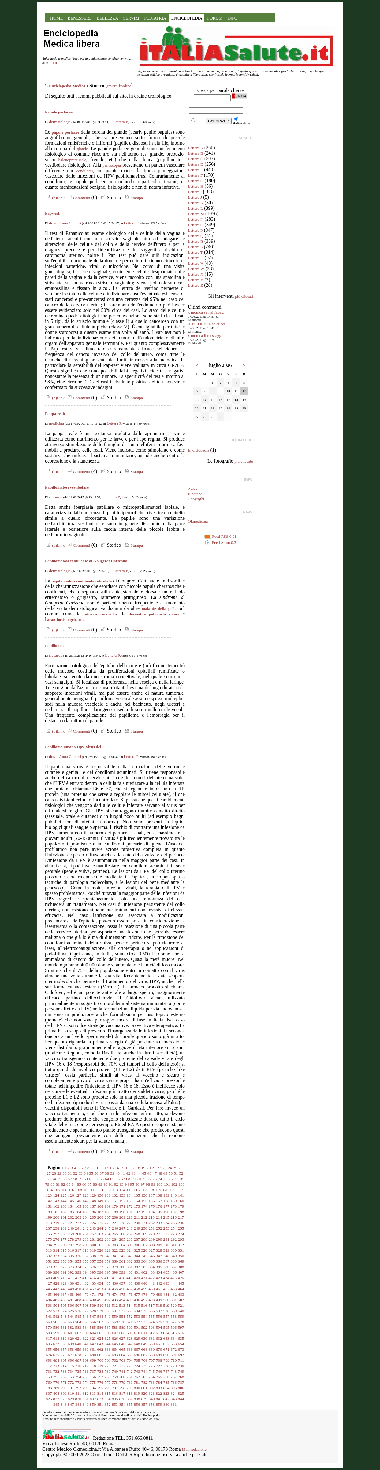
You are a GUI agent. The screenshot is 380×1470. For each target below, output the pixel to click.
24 (170, 1167)
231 (144, 1223)
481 (166, 1294)
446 (49, 1289)
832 (93, 1399)
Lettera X (195, 274)
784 (159, 1382)
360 (115, 1261)
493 (115, 1300)
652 (166, 1344)
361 (122, 1261)
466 (56, 1294)
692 (181, 1355)
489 (86, 1300)
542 (56, 1316)
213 (151, 1217)
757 (100, 1377)
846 (64, 1404)
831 (86, 1399)
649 (144, 1344)
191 (130, 1212)
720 (108, 1366)
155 (144, 1201)
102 (174, 1184)
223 (86, 1223)
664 (115, 1349)
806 (181, 1388)
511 (108, 1305)
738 (100, 1371)
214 (159, 1217)
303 (115, 1245)
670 (159, 1349)
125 (64, 1195)
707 (152, 1360)
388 (181, 1267)
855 (130, 1404)
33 (80, 1173)
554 (144, 1316)
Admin (51, 62)
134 (130, 1195)
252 (159, 1228)
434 (100, 1283)
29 (59, 1173)
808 (56, 1393)
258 (64, 1234)
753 (71, 1377)
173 (137, 1206)
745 (152, 1371)
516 (144, 1305)
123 (49, 1195)
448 (64, 1289)
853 (115, 1404)
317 (78, 1250)
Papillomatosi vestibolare (67, 487)
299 (86, 1245)
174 (144, 1206)
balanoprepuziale (72, 159)
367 (166, 1261)
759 (115, 1377)
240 (71, 1228)
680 (93, 1355)
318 (86, 1250)
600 (64, 1333)
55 (59, 1178)
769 (49, 1382)
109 (86, 1189)
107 (72, 1189)
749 (181, 1371)
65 (112, 1178)
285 (122, 1239)
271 (159, 1234)
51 (176, 1173)
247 (122, 1228)
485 (56, 1300)
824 (173, 1393)
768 (181, 1377)
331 (181, 1250)
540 (181, 1311)
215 (166, 1217)
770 (56, 1382)
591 (137, 1327)
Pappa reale (55, 413)
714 (64, 1366)
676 (64, 1355)
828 (64, 1399)
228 (122, 1223)
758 (108, 1377)
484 (49, 1300)
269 (144, 1234)
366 (159, 1261)
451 (86, 1289)
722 (122, 1366)
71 (144, 1178)
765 (159, 1377)
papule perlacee (65, 132)
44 (139, 1173)
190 (122, 1212)
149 (100, 1201)
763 (144, 1377)
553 (137, 1316)
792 (78, 1388)
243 (93, 1228)
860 (166, 1404)
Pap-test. (52, 213)
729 (174, 1366)
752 (64, 1377)
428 (56, 1283)
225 (100, 1223)
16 (127, 1167)
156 (152, 1201)
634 (174, 1338)
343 (130, 1256)
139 (166, 1195)
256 (49, 1234)
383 (144, 1267)
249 (137, 1228)
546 (86, 1316)
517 (151, 1305)
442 (159, 1283)
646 (122, 1344)
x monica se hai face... (206, 312)
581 (64, 1327)
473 (108, 1294)
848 (78, 1404)
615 (173, 1333)
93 (121, 1184)
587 (108, 1327)
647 (130, 1344)
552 (130, 1316)
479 (152, 1294)
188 (108, 1212)
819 (137, 1393)
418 (122, 1278)
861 (174, 1404)
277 (64, 1239)
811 (78, 1393)
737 (93, 1371)
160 (181, 1201)
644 (108, 1344)
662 (100, 1349)
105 (57, 1189)
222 (78, 1223)
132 (115, 1195)
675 (56, 1355)
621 (78, 1338)
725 (144, 1366)
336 (78, 1256)
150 (108, 1201)
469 (78, 1294)
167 (93, 1206)
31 (70, 1173)
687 (144, 1355)
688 (152, 1355)
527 (86, 1311)
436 (115, 1283)
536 (152, 1311)
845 (56, 1404)
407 (181, 1272)
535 (144, 1311)
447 (56, 1289)
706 (144, 1360)
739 (108, 1371)
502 (181, 1300)
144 (64, 1201)
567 (100, 1322)
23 (164, 1167)
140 (174, 1195)
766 (166, 1377)
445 (181, 1283)
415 (100, 1278)
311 (174, 1245)
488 (78, 1300)
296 (64, 1245)
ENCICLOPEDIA (186, 18)
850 (93, 1404)
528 (93, 1311)
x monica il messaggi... (206, 335)
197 (174, 1212)
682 (108, 1355)
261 (86, 1234)
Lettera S (195, 247)
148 (93, 1201)
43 (133, 1173)
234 (166, 1223)
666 (130, 1349)
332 (49, 1256)
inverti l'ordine (119, 85)
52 (181, 1173)
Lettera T (195, 252)
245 (108, 1228)
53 (48, 1178)
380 (122, 1267)
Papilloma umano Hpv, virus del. (73, 746)
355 (78, 1261)
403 (152, 1272)
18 (138, 1167)
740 (115, 1371)
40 (118, 1173)
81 (58, 1184)
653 (174, 1344)
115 (129, 1189)
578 (181, 1322)
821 (151, 1393)
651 (159, 1344)
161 (49, 1206)
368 (174, 1261)
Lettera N (195, 219)
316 (71, 1250)
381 (130, 1267)
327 (152, 1250)
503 (49, 1305)
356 (86, 1261)
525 (71, 1311)
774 (86, 1382)
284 (115, 1239)
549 (108, 1316)
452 (93, 1289)
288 (144, 1239)
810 (71, 1393)
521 (181, 1305)
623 (93, 1338)
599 (56, 1333)
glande (82, 148)
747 (166, 1371)
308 (152, 1245)
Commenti (78, 197)
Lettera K (195, 203)
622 (86, 1338)
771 (64, 1382)
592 (144, 1327)
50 (171, 1173)
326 (144, 1250)
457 (130, 1289)
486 (64, 1300)
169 (108, 1206)
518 (159, 1305)
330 (174, 1250)
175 (152, 1206)
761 (130, 1377)
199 (49, 1217)
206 (100, 1217)
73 (155, 1178)
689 (159, 1355)
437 (122, 1283)
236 (181, 1223)
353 (64, 1261)
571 (130, 1322)
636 (49, 1344)
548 (100, 1316)
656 (56, 1349)
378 (108, 1267)
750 (49, 1377)
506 (71, 1305)
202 (71, 1217)
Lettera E (195, 170)
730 (181, 1366)
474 (115, 1294)
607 (115, 1333)
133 (122, 1195)
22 (159, 1167)
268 (137, 1234)
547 (93, 1316)
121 (173, 1189)
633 (166, 1338)
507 (78, 1305)
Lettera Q (195, 236)
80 (52, 1184)
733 (64, 1371)
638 (64, 1344)
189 (115, 1212)
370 (49, 1267)
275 (49, 1239)
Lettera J (195, 197)
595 (166, 1327)
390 (56, 1272)
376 (93, 1267)
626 (115, 1338)
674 (49, 1355)
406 (174, 1272)
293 (181, 1239)
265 (115, 1234)
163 (64, 1206)
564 (78, 1322)
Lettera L (195, 208)
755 (86, 1377)
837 (130, 1399)
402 (144, 1272)
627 (122, 1338)
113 (115, 1189)
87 (89, 1184)
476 (130, 1294)
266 (122, 1234)
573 (144, 1322)
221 (71, 1223)
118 (151, 1189)
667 (137, 1349)
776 (100, 1382)
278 (71, 1239)
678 (78, 1355)
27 (48, 1173)
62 (96, 1178)
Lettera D (195, 164)
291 (166, 1239)
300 (93, 1245)
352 (56, 1261)
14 (117, 1167)
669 (152, 1349)
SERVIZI (131, 18)
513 (122, 1305)
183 (71, 1212)
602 (78, 1333)
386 (166, 1267)
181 (56, 1212)
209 (122, 1217)
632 (159, 1338)
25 (175, 1167)
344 (137, 1256)
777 (108, 1382)
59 (80, 1178)
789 (56, 1388)
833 (100, 1399)
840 (152, 1399)
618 (56, 1338)
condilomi (84, 170)
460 (152, 1289)
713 (56, 1366)
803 (159, 1388)
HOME (56, 18)
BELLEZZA (107, 18)
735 (78, 1371)
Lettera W (196, 269)
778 (115, 1382)
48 (160, 1173)
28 (54, 1173)
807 (49, 1393)
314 (56, 1250)
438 (130, 1283)
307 (144, 1245)
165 (78, 1206)
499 (159, 1300)
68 (128, 1178)
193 (144, 1212)
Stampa (133, 197)
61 (91, 1178)
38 (107, 1173)
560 (49, 1322)
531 (115, 1311)
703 (122, 1360)
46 (149, 1173)
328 (159, 1250)
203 (78, 1217)
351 (49, 1261)
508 (86, 1305)
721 (115, 1366)
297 (71, 1245)
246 (115, 1228)
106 (64, 1189)
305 (130, 1245)
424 (166, 1278)
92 (116, 1184)
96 (137, 1184)
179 (181, 1206)
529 (100, 1311)
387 (174, 1267)
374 (78, 1267)
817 (122, 1393)
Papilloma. (54, 645)
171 (122, 1206)
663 (108, 1349)
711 (181, 1360)
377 (100, 1267)
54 (54, 1178)
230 (137, 1223)
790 (64, 1388)
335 (71, 1256)
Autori (193, 489)
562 (64, 1322)
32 (75, 1173)
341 (115, 1256)
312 (181, 1245)
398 (115, 1272)
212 (144, 1217)
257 (56, 1234)
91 (111, 1184)
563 (71, 1322)
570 (122, 1322)
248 (130, 1228)
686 (137, 1355)
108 (79, 1189)
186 (93, 1212)
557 (166, 1316)
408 (49, 1278)
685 (130, 1355)
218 (49, 1223)
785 (166, 1382)
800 (137, 1388)
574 (152, 1322)
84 (74, 1184)
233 (159, 1223)
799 (130, 1388)
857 (144, 1404)
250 (144, 1228)
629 (137, 1338)
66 (118, 1178)
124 (56, 1195)
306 (137, 1245)
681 (100, 1355)
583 (78, 1327)
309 (159, 1245)
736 (86, 1371)
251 (152, 1228)
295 (56, 1245)
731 (49, 1371)
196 (166, 1212)
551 (122, 1316)
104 (50, 1189)
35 (91, 1173)
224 (93, 1223)
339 (100, 1256)
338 (93, 1256)
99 (153, 1184)
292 (174, 1239)
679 (86, 1355)
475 (122, 1294)
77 (176, 1178)
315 (64, 1250)
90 (105, 1184)
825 (181, 1393)
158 (166, 1201)
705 (137, 1360)
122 (180, 1189)
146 (78, 1201)
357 (93, 1261)
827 (56, 1399)
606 (108, 1333)
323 (122, 1250)
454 (108, 1289)
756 (93, 1377)
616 (181, 1333)
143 (56, 1201)
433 (93, 1283)
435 (108, 1283)
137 (152, 1195)
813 (93, 1393)
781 (137, 1382)
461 (159, 1289)
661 (93, 1349)
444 (174, 1283)
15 (122, 1167)
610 (137, 1333)
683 (115, 1355)
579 (49, 1327)
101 (167, 1184)
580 (56, 1327)
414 (93, 1278)
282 (100, 1239)
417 (115, 1278)
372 (64, 1267)
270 (152, 1234)
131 (108, 1195)
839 (144, 1399)
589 (122, 1327)
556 (159, 1316)
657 (64, 1349)
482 (174, 1294)
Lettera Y (195, 280)
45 (144, 1173)
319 (93, 1250)
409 (56, 1278)
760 (122, 1377)
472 (100, 1294)
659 (78, 1349)
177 (166, 1206)
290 (159, 1239)
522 (49, 1311)
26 (180, 1167)
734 (71, 1371)
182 (64, 1212)
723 (130, 1366)
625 (108, 1338)
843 (174, 1399)
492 (108, 1300)
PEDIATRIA (155, 18)
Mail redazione (194, 1449)
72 (149, 1178)
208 (115, 1217)
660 (86, 1349)
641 (86, 1344)
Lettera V (195, 263)
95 (132, 1184)
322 (115, 1250)
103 (181, 1184)
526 (78, 1311)
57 (70, 1178)
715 (71, 1366)
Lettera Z (195, 285)
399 (122, 1272)
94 (127, 1184)
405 (166, 1272)
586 (100, 1327)
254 (174, 1228)
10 (96, 1167)
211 (137, 1217)
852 (108, 1404)
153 (130, 1201)
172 (130, 1206)
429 (64, 1283)
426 (181, 1278)
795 (100, 1388)
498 (152, 1300)
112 (108, 1189)
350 (181, 1256)
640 (78, 1344)
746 (159, 1371)
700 (100, 1360)
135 (137, 1195)
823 (166, 1393)
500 (166, 1300)
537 (159, 1311)
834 (108, 1399)
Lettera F (195, 175)
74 (160, 1178)
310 (166, 1245)
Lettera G (195, 181)
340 (108, 1256)
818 (129, 1393)
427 (49, 1283)
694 (56, 1360)
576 (166, 1322)
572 (137, 1322)
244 (100, 1228)
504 (56, 1305)
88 (95, 1184)
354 (71, 1261)
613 (159, 1333)
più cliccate (243, 461)
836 (122, 1399)
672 (174, 1349)
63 (102, 1178)
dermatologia (59, 122)
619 (64, 1338)
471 (93, 1294)
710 (174, 1360)
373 (71, 1267)
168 (100, 1206)
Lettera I (195, 192)
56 (64, 1178)
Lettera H (195, 186)
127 (78, 1195)
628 (130, 1338)
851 (100, 1404)
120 (165, 1189)
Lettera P (120, 122)
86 (84, 1184)
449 (71, 1289)
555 (152, 1316)
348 (166, 1256)
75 (165, 1178)
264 (108, 1234)
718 (93, 1366)
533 (130, 1311)
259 (71, 1234)
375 (86, 1267)
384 (152, 1267)
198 (181, 1212)
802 (152, 1388)
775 (93, 1382)
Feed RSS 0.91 (220, 536)
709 (166, 1360)
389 (49, 1272)
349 (174, 1256)
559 (181, 1316)
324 (130, 1250)
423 (159, 1278)
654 (181, 1344)
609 (130, 1333)
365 (152, 1261)
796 (108, 1388)
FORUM (214, 18)
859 (159, 1404)
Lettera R (195, 241)
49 (165, 1173)
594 (159, 1327)
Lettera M (196, 214)
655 (49, 1349)
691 (174, 1355)
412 (78, 1278)
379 (115, 1267)
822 (159, 1393)
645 (115, 1344)
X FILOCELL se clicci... (208, 324)
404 (159, 1272)
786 (174, 1382)
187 (100, 1212)
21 (154, 1167)
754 (78, 1377)
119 (158, 1189)
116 (137, 1189)
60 (86, 1178)
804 (166, 1388)
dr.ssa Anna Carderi (65, 223)
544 (71, 1316)
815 (107, 1393)
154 (137, 1201)
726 (152, 1366)
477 (137, 1294)
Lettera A (195, 148)
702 (115, 1360)
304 (122, 1245)
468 (71, 1294)
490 (93, 1300)
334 (64, 1256)
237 (49, 1228)
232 (152, 1223)
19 (143, 1167)
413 (85, 1278)
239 (64, 1228)
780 (130, 1382)
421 (144, 1278)
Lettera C (195, 159)
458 (137, 1289)
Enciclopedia (198, 450)
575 (159, 1322)
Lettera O (195, 225)
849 (86, 1404)
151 (115, 1201)
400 (130, 1272)
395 (93, 1272)
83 (68, 1184)
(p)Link (55, 197)
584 (86, 1327)
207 (108, 1217)
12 (106, 1167)
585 (93, 1327)
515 (137, 1305)
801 (144, 1388)
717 (86, 1366)
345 (144, 1256)
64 (107, 1178)
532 (122, 1311)
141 (181, 1195)
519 (166, 1305)
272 (166, 1234)
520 (173, 1305)
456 (122, 1289)
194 (152, 1212)
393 (78, 1272)
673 (181, 1349)
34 (86, 1173)
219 (56, 1223)
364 (144, 1261)
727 (159, 1366)
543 (64, 1316)
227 (115, 1223)
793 (86, 1388)
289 (152, 1239)
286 (130, 1239)
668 (144, 1349)
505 (64, 1305)
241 (78, 1228)
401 (137, 1272)
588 (115, 1327)
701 (108, 1360)
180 (49, 1212)
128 (86, 1195)
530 (108, 1311)
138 (159, 1195)
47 (155, 1173)
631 (152, 1338)
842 (166, 1399)
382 (137, 1267)
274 (181, 1234)
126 (71, 1195)
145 (71, 1201)
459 (144, 1289)
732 (56, 1371)
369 (181, 1261)
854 (122, 1404)
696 (71, 1360)
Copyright (196, 499)
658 (71, 1349)
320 (100, 1250)
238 (56, 1228)
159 (174, 1201)
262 (93, 1234)
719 (100, 1366)
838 (137, 1399)
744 (144, 1371)
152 (122, 1201)
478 (144, 1294)
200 (56, 1217)
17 (133, 1167)
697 (78, 1360)
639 (71, 1344)
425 (173, 1278)
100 (159, 1184)
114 (122, 1189)
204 (86, 1217)
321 (108, 1250)
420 (137, 1278)
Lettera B (195, 153)
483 (181, 1294)
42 (128, 1173)
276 (56, 1239)
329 (166, 1250)
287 (137, 1239)
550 (115, 1316)
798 (122, 1388)
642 (93, 1344)
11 (101, 1167)
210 (130, 1217)
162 (56, 1206)
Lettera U (195, 258)
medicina (56, 423)
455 (115, 1289)
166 (86, 1206)
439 (137, 1283)
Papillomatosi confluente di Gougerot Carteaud (86, 561)
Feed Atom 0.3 (220, 542)
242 (86, 1228)
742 (130, 1371)
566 (93, 1322)
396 (100, 1272)
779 (122, 1382)
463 (174, 1289)
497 (144, 1300)
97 (142, 1184)
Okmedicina (198, 521)
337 (86, 1256)
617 (49, 1338)
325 (137, 1250)
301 (100, 1245)
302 (108, 1245)
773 (78, 1382)
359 (108, 1261)
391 (64, 1272)
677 (71, 1355)
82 (63, 1184)
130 (100, 1195)
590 (130, 1327)
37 (102, 1173)
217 (181, 1217)
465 (49, 1294)
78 (181, 1178)
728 (166, 1366)
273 (174, 1234)
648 (137, 1344)
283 (108, 1239)
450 (78, 1289)
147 (86, 1201)
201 (64, 1217)
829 (71, 1399)
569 (115, 1322)
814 (100, 1393)
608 (122, 1333)
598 (49, 1333)
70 (139, 1178)
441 (152, 1283)
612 (151, 1333)
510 (100, 1305)
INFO (232, 18)
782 (144, 1382)
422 (151, 1278)
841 (159, 1399)
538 (166, 1311)
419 (129, 1278)
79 (47, 1184)
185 (86, 1212)
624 (100, 1338)
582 (71, 1327)
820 (144, 1393)
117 (144, 1189)
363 (137, 1261)
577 (174, 1322)
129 (93, 1195)
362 (130, 1261)
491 (100, 1300)
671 (166, 1349)
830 (78, 1399)
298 (78, 1245)
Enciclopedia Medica (67, 85)
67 (123, 1178)
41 (123, 1173)
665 (122, 1349)
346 (152, 1256)
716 (78, 1366)
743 (137, 1371)
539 (174, 1311)
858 (152, 1404)
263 (100, 1234)
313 (49, 1250)
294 (49, 1245)
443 (166, 1283)
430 (71, 1283)
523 (56, 1311)
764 (152, 1377)
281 (93, 1239)
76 (171, 1178)
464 (181, 1289)
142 (49, 1201)
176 (159, 1206)
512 (115, 1305)
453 (100, 1289)
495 (130, 1300)
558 (174, 1316)
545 (78, 1316)
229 (130, 1223)
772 (71, 1382)
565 (86, 1322)
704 (130, 1360)
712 (49, 1366)
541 (49, 1316)
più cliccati (244, 296)
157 (159, 1201)
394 (86, 1272)
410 (64, 1278)
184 (78, 1212)
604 (93, 1333)
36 (96, 1173)
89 (100, 1184)
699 (93, 1360)
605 (100, 1333)
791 (71, 1388)
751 (56, 1377)
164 (71, 1206)
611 (144, 1333)
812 (85, 1393)
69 (133, 1178)
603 (86, 1333)
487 (71, 1300)
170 (115, 1206)
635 (181, 1338)
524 (64, 1311)
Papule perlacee (59, 112)
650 (152, 1344)
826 (49, 1399)
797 (115, 1388)
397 (108, 1272)
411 (71, 1278)
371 (56, 1267)
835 (115, 1399)
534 (137, 1311)
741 (122, 1371)
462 (166, 1289)
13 (112, 1167)
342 (122, 1256)
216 (173, 1217)
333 (56, 1256)
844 (181, 1399)
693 (49, 1360)
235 (174, 1223)
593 (152, 1327)
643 (100, 1344)
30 (64, 1173)
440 (144, 1283)
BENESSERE (80, 18)
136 (144, 1195)
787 (181, 1382)
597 (181, 1327)
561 (56, 1322)
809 (64, 1393)
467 (64, 1294)
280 (86, 1239)
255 (181, 1228)
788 (49, 1388)
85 (79, 1184)
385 (159, 1267)
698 (86, 1360)
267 (130, 1234)
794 (93, 1388)
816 (115, 1393)
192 (137, 1212)
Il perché (195, 494)
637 (56, 1344)
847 (71, 1404)
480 (159, 1294)
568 (108, 1322)
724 (137, 1366)
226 (108, 1223)
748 (174, 1371)
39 (112, 1173)
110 (94, 1189)
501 (174, 1300)
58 (75, 1178)
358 (100, 1261)
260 (78, 1234)
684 (122, 1355)
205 (93, 1217)
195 (159, 1212)
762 (137, 1377)
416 (107, 1278)
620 (71, 1338)
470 (86, 1294)
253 (166, 1228)
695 (64, 1360)
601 (71, 1333)
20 (149, 1167)
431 (78, 1283)
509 (93, 1305)
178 (174, 1206)
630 (144, 1338)
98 (148, 1184)
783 (152, 1382)
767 (174, 1377)
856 (137, 1404)
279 (78, 1239)
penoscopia (111, 165)
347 (159, 1256)
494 (122, 1300)
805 (174, 1388)
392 (71, 1272)
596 (174, 1327)
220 (64, 1223)
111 (101, 1189)
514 (129, 1305)
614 (166, 1333)
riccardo (55, 497)
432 (86, 1283)
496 (137, 1300)
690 (166, 1355)
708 (159, 1360)
